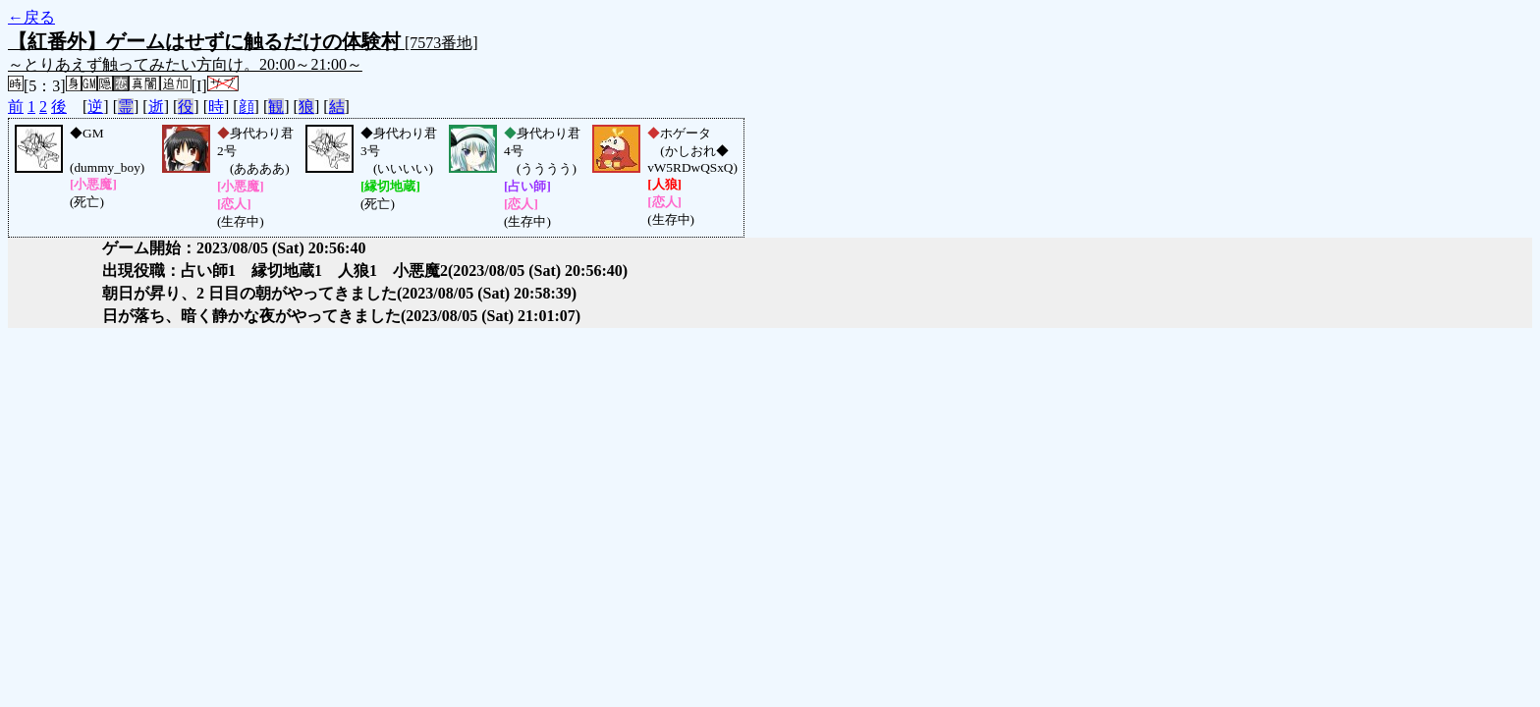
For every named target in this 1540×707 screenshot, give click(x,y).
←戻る (31, 17)
